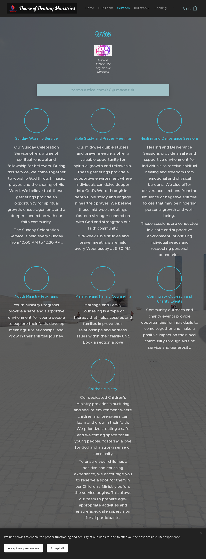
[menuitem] (143, 8)
